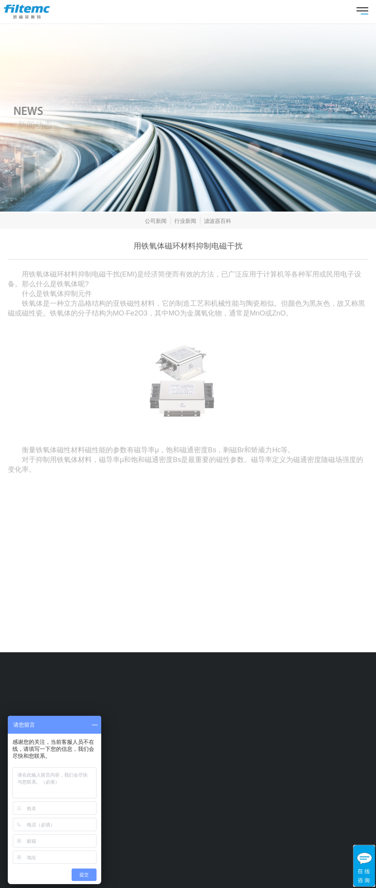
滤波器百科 (217, 222)
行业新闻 (185, 222)
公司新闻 (156, 222)
